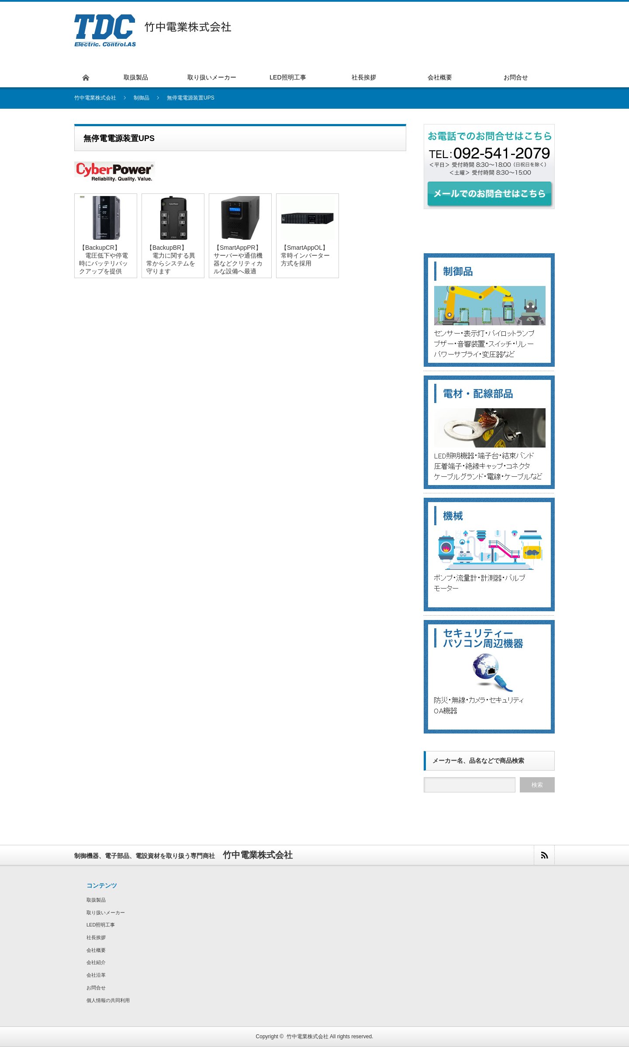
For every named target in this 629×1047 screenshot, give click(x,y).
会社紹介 (96, 962)
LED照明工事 (100, 924)
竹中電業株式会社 (307, 1036)
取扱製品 (96, 899)
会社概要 (96, 950)
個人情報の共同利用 (108, 1000)
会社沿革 (96, 975)
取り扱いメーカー (105, 912)
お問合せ (96, 987)
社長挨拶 (96, 937)
